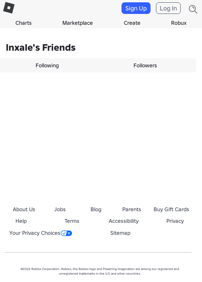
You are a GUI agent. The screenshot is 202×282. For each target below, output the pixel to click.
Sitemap (120, 232)
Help (21, 220)
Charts (23, 22)
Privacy (175, 220)
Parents (131, 209)
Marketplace (77, 22)
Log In (168, 8)
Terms (72, 220)
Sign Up (136, 8)
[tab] (49, 65)
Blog (96, 209)
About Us (24, 209)
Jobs (60, 209)
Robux (179, 22)
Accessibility (124, 220)
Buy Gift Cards (171, 209)
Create (132, 22)
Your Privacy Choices (40, 232)
